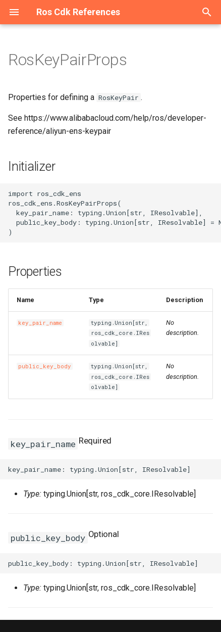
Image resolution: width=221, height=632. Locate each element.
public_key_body (44, 366)
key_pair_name (40, 322)
